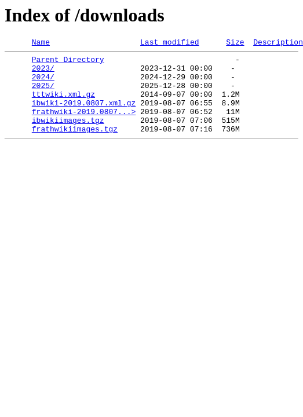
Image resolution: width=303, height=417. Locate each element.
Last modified (169, 43)
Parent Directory (68, 62)
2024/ (43, 83)
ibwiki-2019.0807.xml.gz (84, 114)
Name (41, 43)
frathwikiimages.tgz (75, 146)
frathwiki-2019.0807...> (84, 125)
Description (278, 43)
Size (235, 43)
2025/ (43, 94)
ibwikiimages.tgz (68, 135)
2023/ (43, 73)
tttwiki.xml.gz (63, 104)
